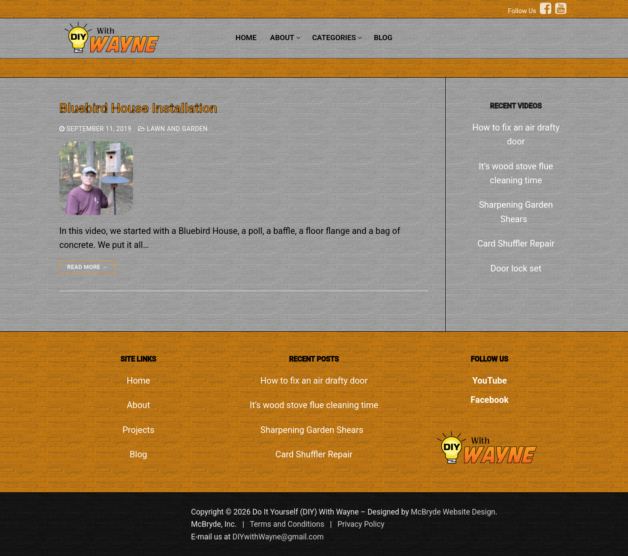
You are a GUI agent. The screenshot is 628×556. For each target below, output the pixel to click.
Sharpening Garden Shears (516, 211)
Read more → (87, 267)
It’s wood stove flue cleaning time (516, 173)
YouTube (489, 380)
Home (138, 380)
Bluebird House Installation (138, 108)
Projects (138, 430)
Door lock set (516, 268)
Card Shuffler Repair (516, 243)
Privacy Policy (361, 524)
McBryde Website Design (453, 512)
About (138, 405)
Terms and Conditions (287, 524)
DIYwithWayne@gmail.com (278, 536)
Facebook (490, 400)
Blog (138, 454)
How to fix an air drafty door (516, 134)
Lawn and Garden (173, 129)
